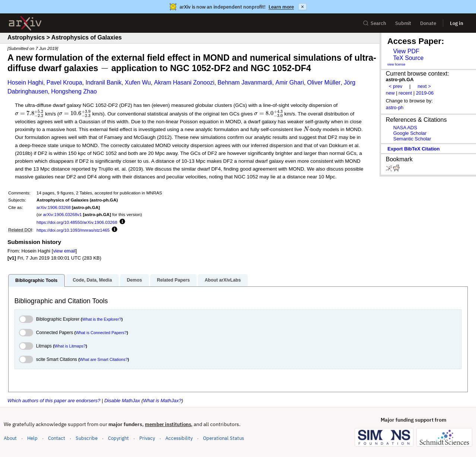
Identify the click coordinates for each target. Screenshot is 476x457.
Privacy (147, 438)
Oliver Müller (324, 82)
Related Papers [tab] (173, 280)
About (10, 438)
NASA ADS (405, 127)
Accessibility (179, 438)
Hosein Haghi (25, 82)
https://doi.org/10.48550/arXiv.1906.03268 (77, 222)
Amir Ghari (289, 82)
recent (405, 93)
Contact (56, 438)
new (390, 93)
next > (424, 86)
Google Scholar (409, 133)
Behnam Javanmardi (245, 82)
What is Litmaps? (70, 346)
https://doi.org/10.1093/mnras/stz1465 (73, 230)
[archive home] (25, 23)
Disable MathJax (122, 400)
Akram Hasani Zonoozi (184, 82)
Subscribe (87, 438)
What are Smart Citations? (104, 359)
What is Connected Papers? (101, 332)
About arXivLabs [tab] (222, 280)
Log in (456, 23)
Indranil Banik (103, 82)
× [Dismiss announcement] (302, 7)
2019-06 (425, 93)
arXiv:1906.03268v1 (62, 214)
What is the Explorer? (101, 319)
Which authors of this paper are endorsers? (53, 400)
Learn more (281, 7)
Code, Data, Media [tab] (92, 280)
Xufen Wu (138, 82)
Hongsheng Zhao (74, 91)
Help (32, 438)
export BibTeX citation (413, 149)
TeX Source (408, 58)
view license (396, 64)
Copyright (118, 438)
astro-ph (395, 107)
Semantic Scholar (412, 139)
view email (64, 251)
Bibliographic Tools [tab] (36, 280)
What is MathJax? (162, 400)
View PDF (406, 51)
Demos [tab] (134, 280)
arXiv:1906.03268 (54, 207)
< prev (395, 86)
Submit (403, 23)
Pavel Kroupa (64, 82)
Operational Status (223, 437)
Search (374, 23)
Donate (428, 23)
